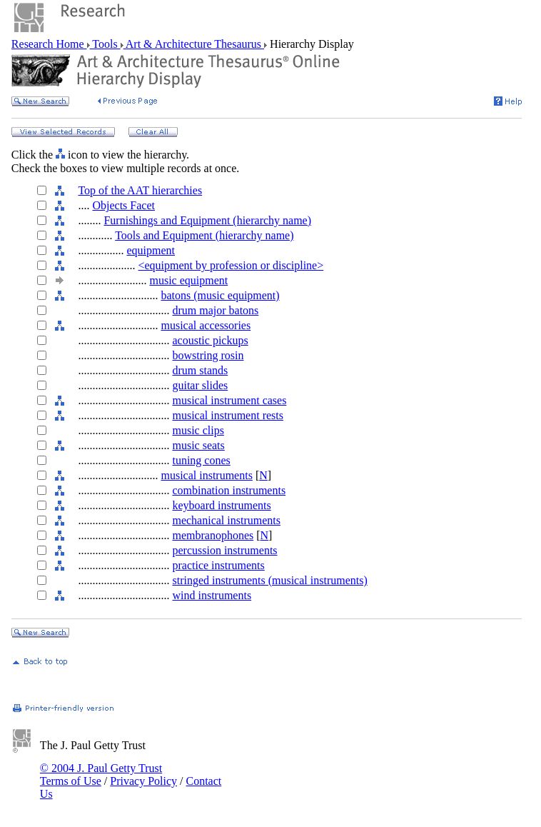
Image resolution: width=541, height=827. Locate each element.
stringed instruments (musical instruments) (269, 580)
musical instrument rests (227, 415)
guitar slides (200, 385)
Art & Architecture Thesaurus (193, 44)
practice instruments (218, 565)
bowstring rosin (207, 355)
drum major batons (215, 310)
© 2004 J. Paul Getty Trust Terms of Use (101, 774)
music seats (198, 445)
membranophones (212, 535)
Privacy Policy (143, 781)
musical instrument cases (229, 400)
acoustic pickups (210, 340)
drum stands (200, 370)
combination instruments (228, 490)
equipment (150, 250)
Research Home (49, 44)
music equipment (188, 280)
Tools (105, 44)
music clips (197, 430)
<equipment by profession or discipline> (230, 265)
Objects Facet (123, 205)
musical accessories (206, 325)
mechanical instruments (226, 520)
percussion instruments (224, 550)
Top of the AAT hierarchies (140, 190)
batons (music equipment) (220, 295)
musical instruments (206, 475)
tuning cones (201, 460)
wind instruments (211, 595)
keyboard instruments (221, 505)
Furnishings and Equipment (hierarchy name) (207, 220)
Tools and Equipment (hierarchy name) (204, 235)
